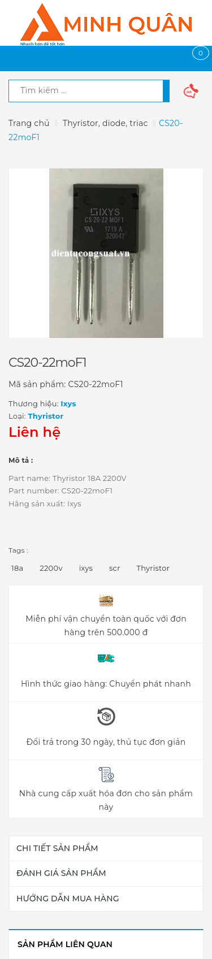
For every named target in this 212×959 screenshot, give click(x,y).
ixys (86, 567)
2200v (51, 567)
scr (114, 567)
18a (17, 567)
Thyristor (153, 567)
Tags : (18, 550)
